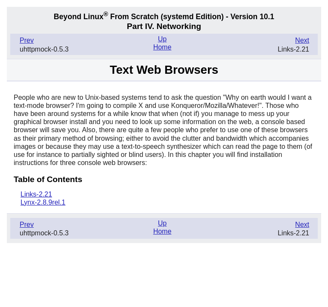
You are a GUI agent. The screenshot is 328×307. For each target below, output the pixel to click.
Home (162, 47)
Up (162, 39)
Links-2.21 (36, 194)
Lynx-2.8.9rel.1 (42, 202)
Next (302, 40)
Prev (27, 40)
